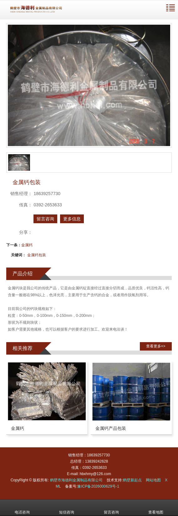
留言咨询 (45, 218)
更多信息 (72, 218)
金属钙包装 (36, 255)
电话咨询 (22, 507)
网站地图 (153, 480)
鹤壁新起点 (132, 480)
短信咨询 (66, 507)
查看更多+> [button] (155, 346)
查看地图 (155, 507)
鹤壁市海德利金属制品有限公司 (76, 480)
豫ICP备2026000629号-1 (98, 486)
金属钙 (27, 245)
